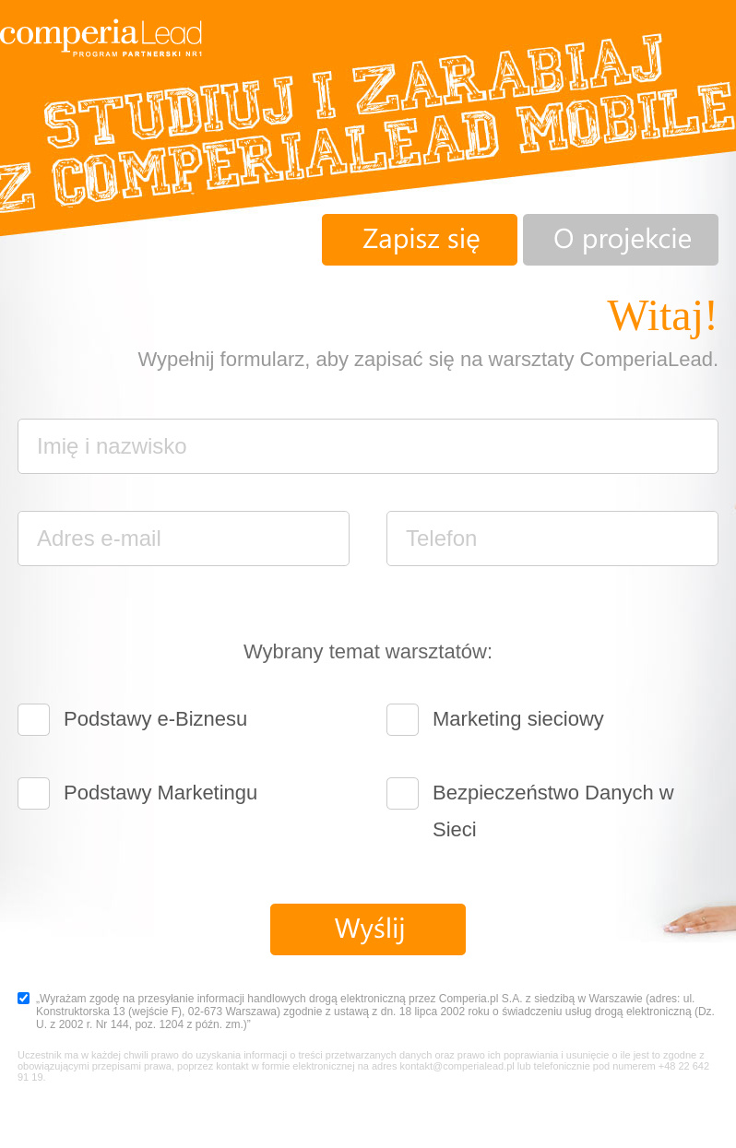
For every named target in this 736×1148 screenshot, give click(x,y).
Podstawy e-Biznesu (155, 718)
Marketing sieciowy (518, 718)
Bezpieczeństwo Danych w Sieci (553, 796)
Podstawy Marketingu (160, 792)
